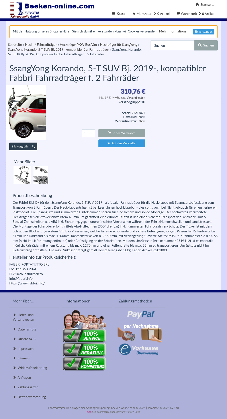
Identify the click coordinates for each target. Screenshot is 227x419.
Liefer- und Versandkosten (23, 317)
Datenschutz (24, 329)
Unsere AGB (24, 339)
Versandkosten (136, 97)
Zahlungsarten (26, 387)
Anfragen (22, 377)
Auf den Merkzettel (122, 143)
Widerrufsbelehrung (30, 368)
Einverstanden (204, 31)
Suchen (206, 45)
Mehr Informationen (173, 31)
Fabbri (141, 121)
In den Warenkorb (121, 133)
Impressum (23, 348)
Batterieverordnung (29, 397)
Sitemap (21, 358)
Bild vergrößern (23, 146)
